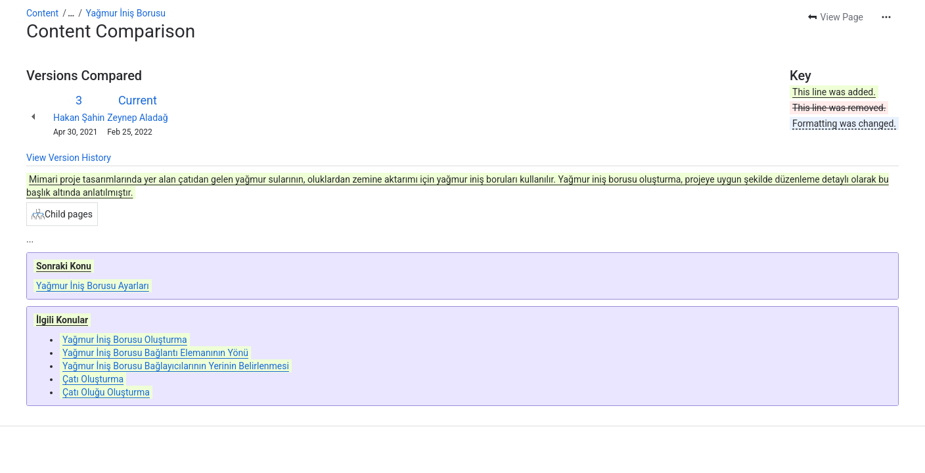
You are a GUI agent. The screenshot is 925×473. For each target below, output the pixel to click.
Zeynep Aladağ (137, 117)
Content (42, 13)
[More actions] (886, 17)
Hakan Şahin (78, 117)
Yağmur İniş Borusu (126, 13)
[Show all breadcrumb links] (71, 13)
